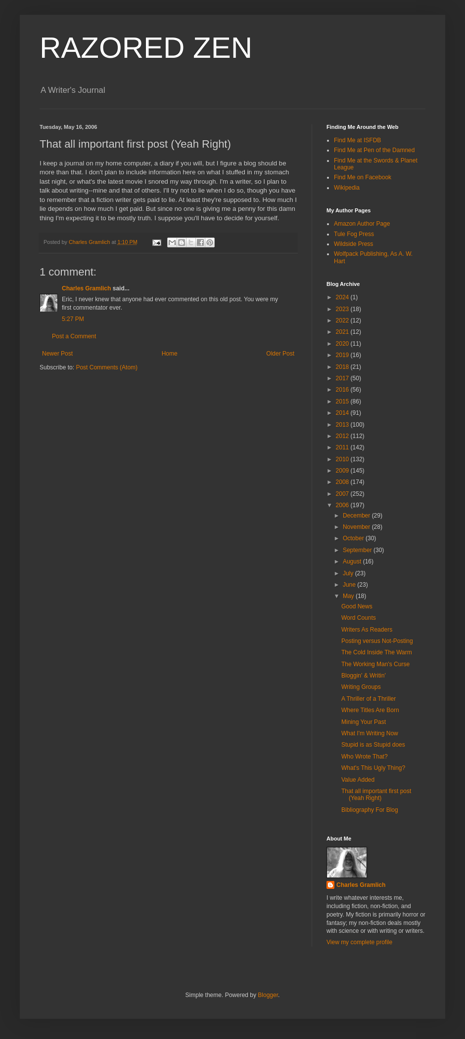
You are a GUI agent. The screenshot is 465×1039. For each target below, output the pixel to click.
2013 (343, 424)
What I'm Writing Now (369, 733)
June (350, 584)
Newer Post (57, 353)
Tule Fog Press (354, 234)
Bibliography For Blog (369, 809)
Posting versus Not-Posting (377, 641)
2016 (343, 389)
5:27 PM (73, 319)
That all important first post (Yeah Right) (376, 794)
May (349, 596)
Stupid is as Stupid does (373, 744)
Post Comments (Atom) (107, 367)
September (358, 550)
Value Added (357, 779)
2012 (343, 436)
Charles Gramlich (86, 288)
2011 (343, 447)
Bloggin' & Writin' (363, 675)
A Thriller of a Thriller (368, 698)
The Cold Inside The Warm (376, 652)
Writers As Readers (366, 629)
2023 (343, 309)
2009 (343, 470)
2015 (343, 401)
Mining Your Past (363, 722)
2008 (343, 482)
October (354, 538)
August (353, 561)
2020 (343, 343)
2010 (343, 459)
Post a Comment (74, 336)
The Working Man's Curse (375, 664)
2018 (343, 366)
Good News (356, 606)
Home (170, 353)
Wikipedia (347, 187)
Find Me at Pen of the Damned (374, 150)
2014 (343, 412)
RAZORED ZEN (146, 47)
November (357, 526)
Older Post (280, 353)
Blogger (268, 995)
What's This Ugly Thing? (373, 767)
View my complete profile (359, 942)
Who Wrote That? (364, 756)
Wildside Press (353, 243)
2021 (343, 331)
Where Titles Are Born (370, 710)
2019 (343, 355)
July (349, 573)
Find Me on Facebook (362, 177)
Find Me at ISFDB (357, 140)
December (357, 515)
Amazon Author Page (362, 223)
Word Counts (358, 617)
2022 (343, 320)
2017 (343, 378)
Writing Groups (361, 686)
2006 (343, 505)
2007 (343, 493)
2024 (343, 297)
